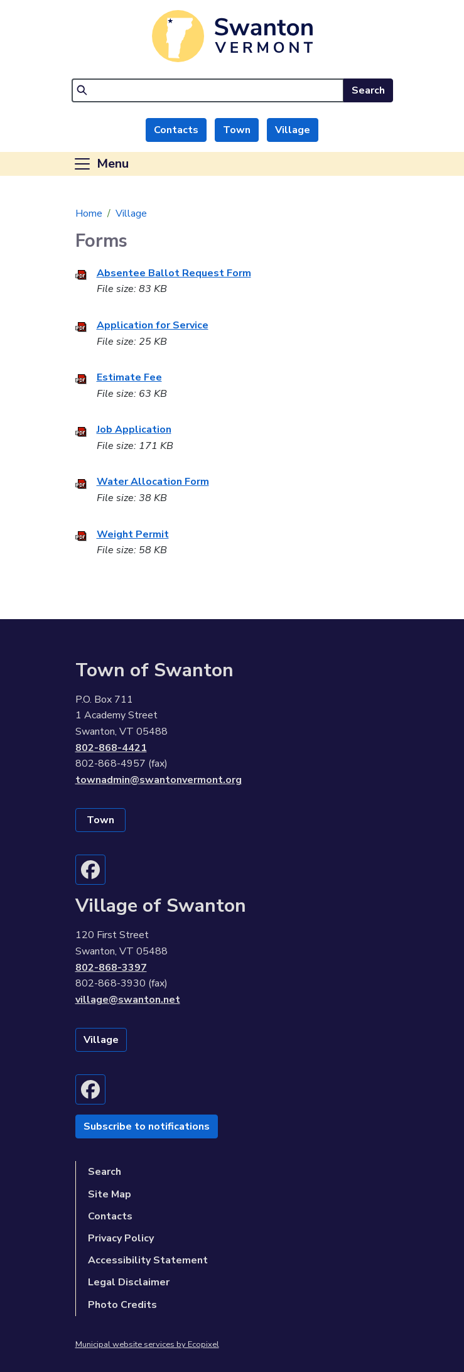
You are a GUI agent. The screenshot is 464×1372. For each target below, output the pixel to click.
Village (292, 130)
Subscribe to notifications (147, 1126)
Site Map (109, 1194)
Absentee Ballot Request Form (174, 273)
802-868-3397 (111, 968)
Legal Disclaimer (129, 1282)
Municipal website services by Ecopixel (147, 1344)
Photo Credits (122, 1305)
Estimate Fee (129, 377)
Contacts (176, 130)
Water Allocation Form (153, 482)
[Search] (208, 90)
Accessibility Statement (148, 1260)
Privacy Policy (121, 1238)
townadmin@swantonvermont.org (158, 780)
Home (88, 213)
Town (237, 130)
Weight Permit (133, 534)
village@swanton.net (127, 1000)
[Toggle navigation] (100, 164)
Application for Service (152, 325)
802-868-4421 (111, 748)
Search (368, 90)
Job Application (134, 429)
